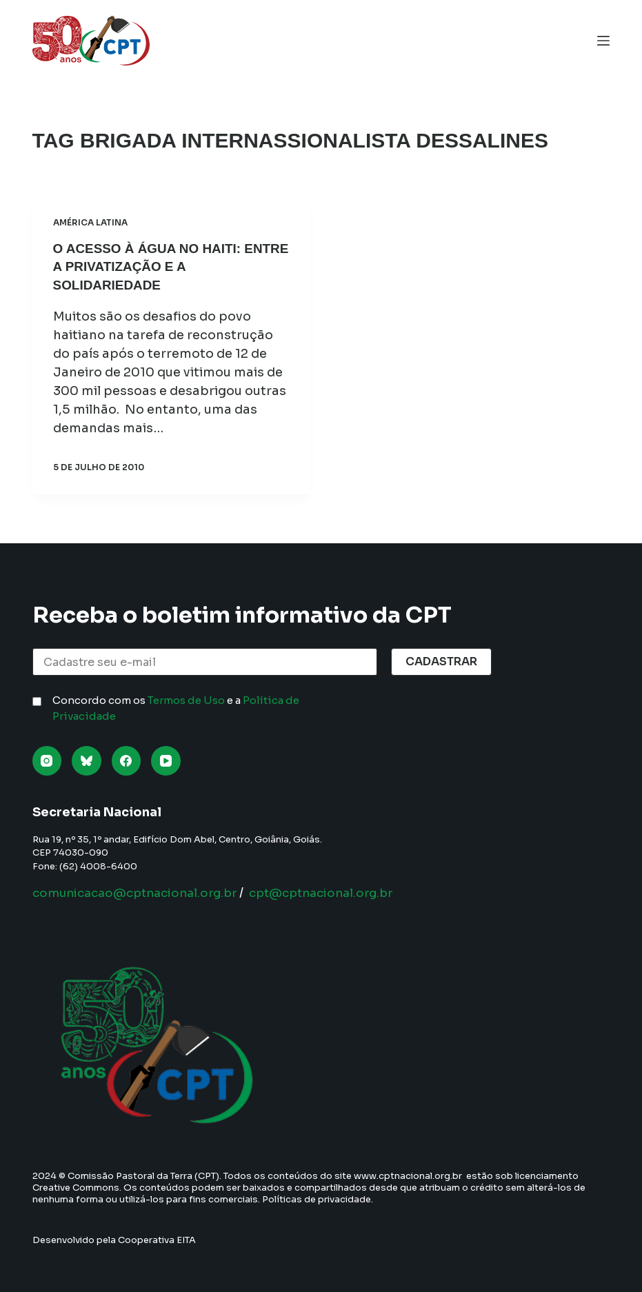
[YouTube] (166, 761)
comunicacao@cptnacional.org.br (141, 892)
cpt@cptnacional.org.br (340, 892)
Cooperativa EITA (157, 1240)
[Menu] (603, 40)
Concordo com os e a (175, 708)
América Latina (90, 222)
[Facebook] (126, 761)
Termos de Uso (186, 700)
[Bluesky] (86, 761)
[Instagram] (47, 761)
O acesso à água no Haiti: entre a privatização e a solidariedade (152, 266)
